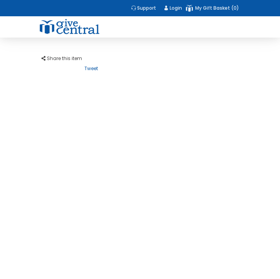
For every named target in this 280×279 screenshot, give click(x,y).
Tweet (91, 68)
